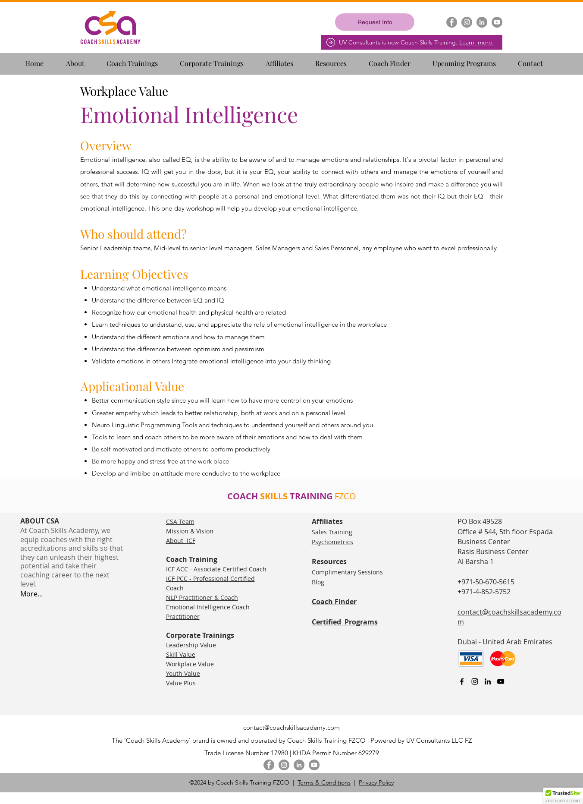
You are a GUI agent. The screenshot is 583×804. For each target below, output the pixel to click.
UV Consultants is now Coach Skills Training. (416, 42)
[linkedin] (487, 681)
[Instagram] (466, 22)
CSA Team (180, 521)
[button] (83, 59)
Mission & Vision (189, 531)
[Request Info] (374, 22)
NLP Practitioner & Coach (202, 597)
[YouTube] (497, 22)
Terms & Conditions (324, 782)
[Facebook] (451, 22)
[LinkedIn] (481, 22)
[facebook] (462, 681)
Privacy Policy (376, 782)
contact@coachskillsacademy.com (291, 727)
